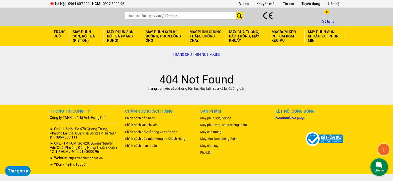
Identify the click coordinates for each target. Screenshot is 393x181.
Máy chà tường (211, 132)
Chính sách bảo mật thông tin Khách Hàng (155, 139)
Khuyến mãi (265, 4)
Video (244, 4)
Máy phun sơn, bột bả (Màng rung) (121, 36)
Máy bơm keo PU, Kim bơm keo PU (283, 36)
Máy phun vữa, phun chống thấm (223, 125)
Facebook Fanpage (290, 118)
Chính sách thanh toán (141, 146)
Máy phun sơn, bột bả (215, 118)
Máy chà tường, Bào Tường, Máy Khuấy (244, 36)
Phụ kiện (206, 152)
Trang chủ (59, 34)
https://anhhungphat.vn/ (85, 158)
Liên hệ (333, 4)
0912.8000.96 (113, 4)
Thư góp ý (18, 170)
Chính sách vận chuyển (141, 125)
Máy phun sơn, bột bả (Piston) (84, 36)
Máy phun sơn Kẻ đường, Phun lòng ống (163, 36)
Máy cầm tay (209, 146)
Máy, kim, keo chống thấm (219, 139)
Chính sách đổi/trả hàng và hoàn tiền (151, 132)
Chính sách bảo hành (140, 118)
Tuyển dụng (311, 4)
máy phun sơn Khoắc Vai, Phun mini (323, 36)
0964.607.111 (79, 4)
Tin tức (288, 4)
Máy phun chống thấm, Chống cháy (205, 36)
